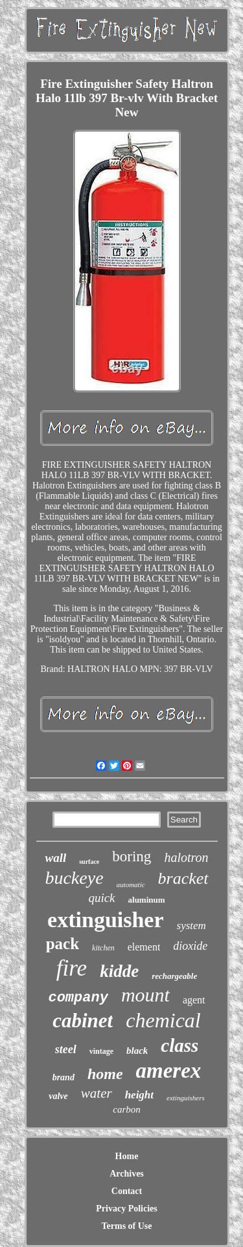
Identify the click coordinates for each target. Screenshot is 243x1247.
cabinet (82, 1020)
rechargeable (174, 976)
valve (58, 1096)
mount (145, 994)
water (96, 1093)
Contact (126, 1191)
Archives (127, 1174)
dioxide (190, 945)
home (105, 1073)
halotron (186, 857)
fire (71, 968)
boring (131, 856)
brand (63, 1077)
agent (194, 999)
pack (62, 943)
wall (55, 858)
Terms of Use (126, 1226)
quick (101, 898)
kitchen (103, 947)
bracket (183, 878)
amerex (169, 1070)
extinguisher (105, 920)
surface (89, 861)
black (137, 1050)
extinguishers (186, 1098)
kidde (119, 971)
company (78, 998)
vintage (101, 1051)
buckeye (74, 878)
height (139, 1095)
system (191, 925)
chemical (163, 1020)
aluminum (146, 900)
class (179, 1045)
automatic (131, 884)
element (144, 946)
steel (65, 1049)
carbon (127, 1109)
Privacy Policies (126, 1208)
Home (127, 1156)
